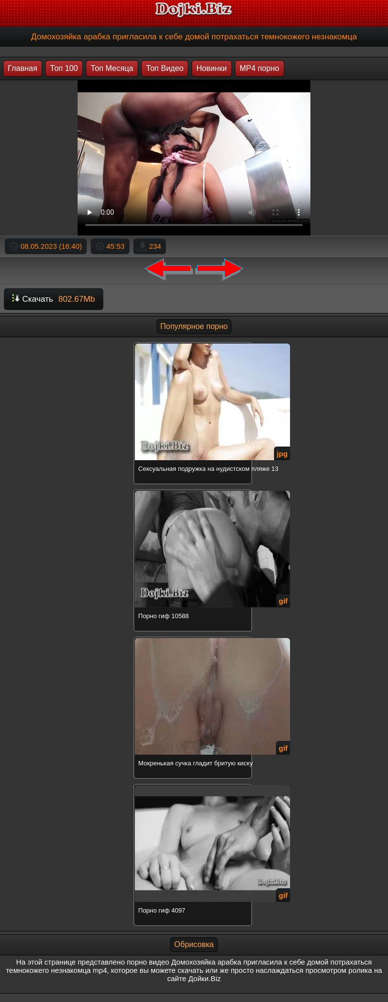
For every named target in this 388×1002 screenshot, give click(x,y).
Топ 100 (64, 68)
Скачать (53, 299)
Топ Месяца (112, 68)
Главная (22, 68)
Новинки (211, 68)
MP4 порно (259, 68)
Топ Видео (164, 68)
